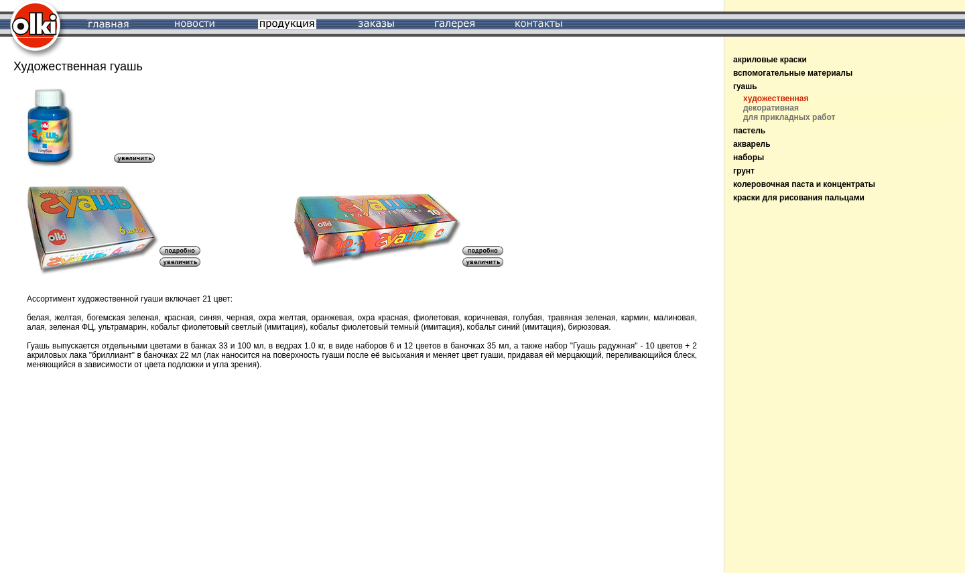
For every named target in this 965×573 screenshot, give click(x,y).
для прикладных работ (789, 117)
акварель (752, 144)
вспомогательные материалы (792, 73)
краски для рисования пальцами (798, 197)
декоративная (771, 108)
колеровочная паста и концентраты (804, 184)
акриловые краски (770, 59)
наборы (748, 157)
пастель (749, 130)
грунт (744, 171)
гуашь (745, 86)
